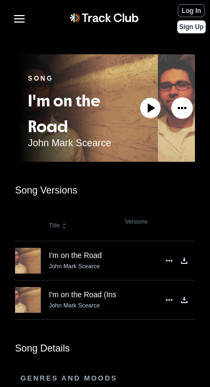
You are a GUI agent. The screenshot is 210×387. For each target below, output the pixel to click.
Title (58, 225)
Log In (191, 11)
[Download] (184, 260)
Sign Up (191, 27)
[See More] (182, 108)
